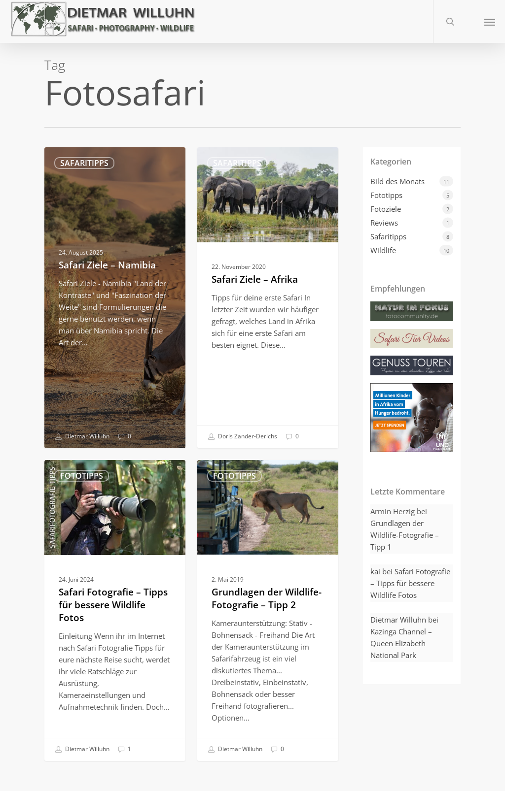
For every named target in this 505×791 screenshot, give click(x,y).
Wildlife (383, 250)
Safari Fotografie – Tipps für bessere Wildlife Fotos (410, 583)
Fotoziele (385, 209)
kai (375, 571)
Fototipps (81, 475)
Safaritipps (84, 163)
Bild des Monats (397, 181)
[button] (489, 21)
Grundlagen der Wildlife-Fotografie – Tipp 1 (404, 535)
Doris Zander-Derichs (242, 436)
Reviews (384, 223)
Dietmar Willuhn (82, 436)
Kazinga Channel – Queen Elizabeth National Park (401, 643)
